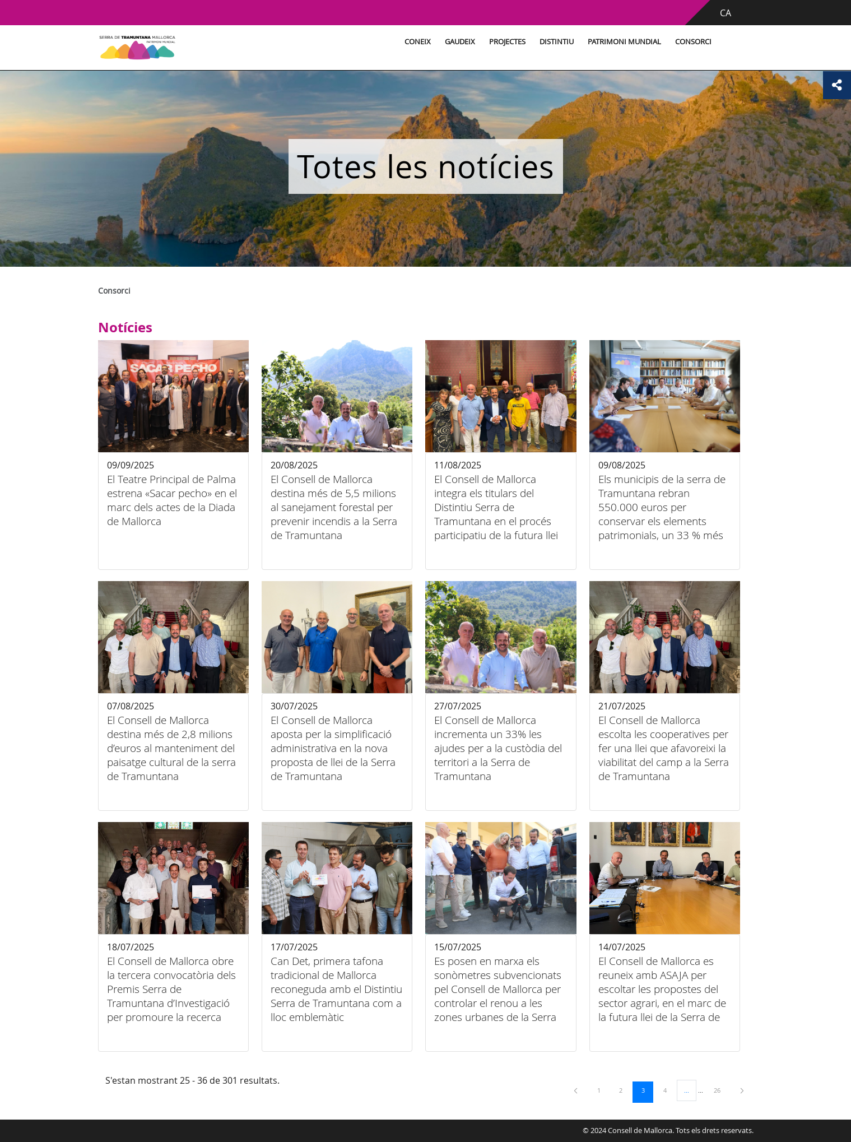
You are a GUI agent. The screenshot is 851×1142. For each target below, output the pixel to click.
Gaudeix (460, 42)
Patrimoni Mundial (624, 42)
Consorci (693, 42)
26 (721, 1089)
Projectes (507, 42)
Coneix (417, 42)
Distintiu (557, 42)
